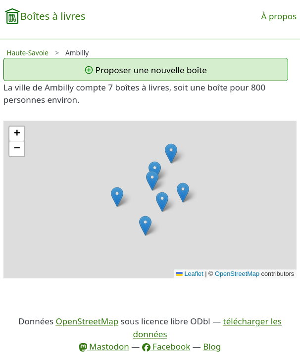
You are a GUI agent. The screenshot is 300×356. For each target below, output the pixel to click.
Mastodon (104, 346)
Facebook (166, 346)
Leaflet (189, 273)
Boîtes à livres (53, 16)
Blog (212, 346)
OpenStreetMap (237, 273)
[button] (183, 192)
